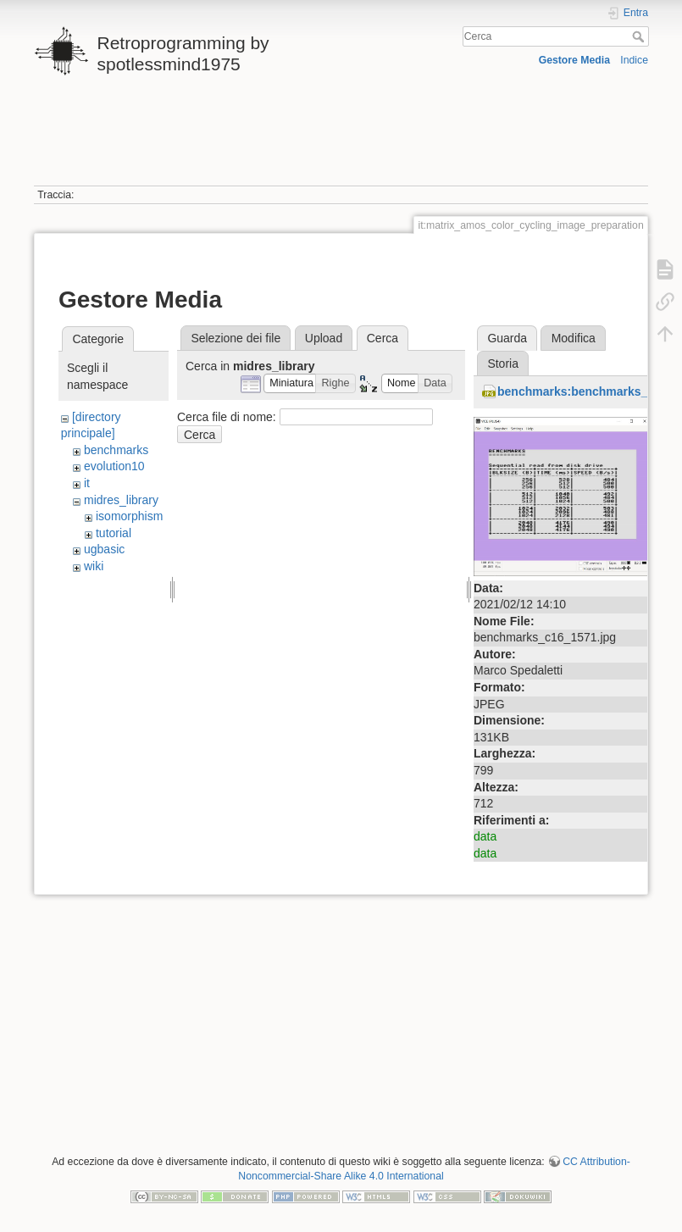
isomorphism (129, 516)
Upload (323, 338)
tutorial (113, 533)
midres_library (121, 500)
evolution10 (114, 466)
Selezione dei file (235, 338)
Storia (502, 363)
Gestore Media (574, 60)
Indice (634, 60)
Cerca (640, 36)
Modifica (574, 338)
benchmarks (116, 450)
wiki (93, 566)
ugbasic (104, 549)
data (485, 836)
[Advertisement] (339, 138)
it (87, 483)
